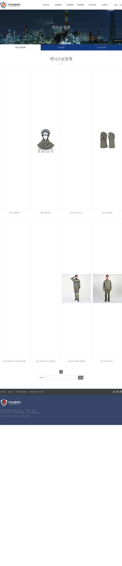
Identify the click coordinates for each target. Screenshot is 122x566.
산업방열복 (58, 5)
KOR (115, 5)
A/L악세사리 (102, 47)
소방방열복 (70, 5)
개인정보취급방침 (21, 392)
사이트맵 (2, 392)
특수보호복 (92, 5)
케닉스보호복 (20, 47)
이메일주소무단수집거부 (36, 392)
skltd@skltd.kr (35, 412)
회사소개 (46, 5)
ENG (120, 5)
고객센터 (104, 5)
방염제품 (61, 47)
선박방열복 (80, 5)
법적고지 (10, 392)
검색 (80, 378)
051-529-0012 (7, 412)
